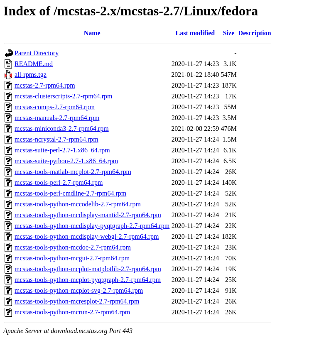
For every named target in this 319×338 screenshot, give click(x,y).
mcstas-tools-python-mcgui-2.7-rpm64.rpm (72, 258)
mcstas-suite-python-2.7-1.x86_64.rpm (66, 160)
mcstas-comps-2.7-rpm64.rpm (55, 106)
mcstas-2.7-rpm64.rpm (45, 85)
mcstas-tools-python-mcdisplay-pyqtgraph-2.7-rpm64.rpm (92, 225)
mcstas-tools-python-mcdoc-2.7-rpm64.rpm (73, 247)
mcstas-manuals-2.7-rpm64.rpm (57, 117)
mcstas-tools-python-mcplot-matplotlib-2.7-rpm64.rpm (88, 268)
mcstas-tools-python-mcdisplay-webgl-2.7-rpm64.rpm (87, 236)
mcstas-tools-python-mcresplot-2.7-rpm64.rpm (77, 301)
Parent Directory (37, 52)
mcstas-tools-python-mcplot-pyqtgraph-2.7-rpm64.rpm (88, 279)
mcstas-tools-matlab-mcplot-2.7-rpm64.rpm (73, 171)
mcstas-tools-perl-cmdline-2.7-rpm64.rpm (70, 193)
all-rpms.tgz (31, 74)
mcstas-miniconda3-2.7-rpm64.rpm (62, 128)
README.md (34, 63)
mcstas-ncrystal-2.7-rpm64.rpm (56, 139)
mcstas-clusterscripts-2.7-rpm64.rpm (64, 96)
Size (229, 33)
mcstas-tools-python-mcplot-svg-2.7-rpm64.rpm (79, 290)
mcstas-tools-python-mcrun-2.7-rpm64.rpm (72, 312)
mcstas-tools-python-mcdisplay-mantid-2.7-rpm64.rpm (88, 214)
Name (92, 33)
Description (254, 33)
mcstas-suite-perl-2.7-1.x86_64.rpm (62, 150)
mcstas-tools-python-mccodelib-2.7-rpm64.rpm (78, 204)
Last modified (195, 33)
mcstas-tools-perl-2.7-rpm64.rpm (59, 182)
